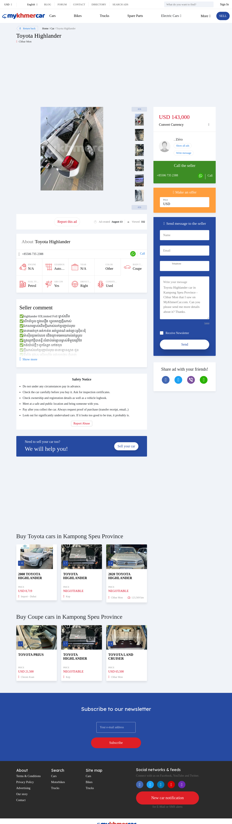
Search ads (120, 4)
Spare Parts (134, 16)
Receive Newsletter (177, 333)
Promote (35, 221)
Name (166, 235)
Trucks (104, 16)
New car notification (167, 787)
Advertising (23, 777)
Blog (47, 4)
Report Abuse (81, 423)
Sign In (224, 4)
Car (52, 28)
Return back (28, 28)
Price (165, 200)
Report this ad (67, 221)
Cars (52, 16)
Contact (79, 4)
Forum (62, 4)
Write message (183, 152)
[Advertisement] (66, 77)
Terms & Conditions (28, 765)
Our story (22, 783)
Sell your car (126, 446)
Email (166, 250)
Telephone (176, 263)
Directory (99, 4)
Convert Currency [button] (171, 124)
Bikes (77, 16)
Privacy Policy (25, 771)
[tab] (184, 124)
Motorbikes (58, 771)
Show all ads (182, 145)
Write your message (175, 282)
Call (142, 253)
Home (45, 28)
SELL (222, 16)
